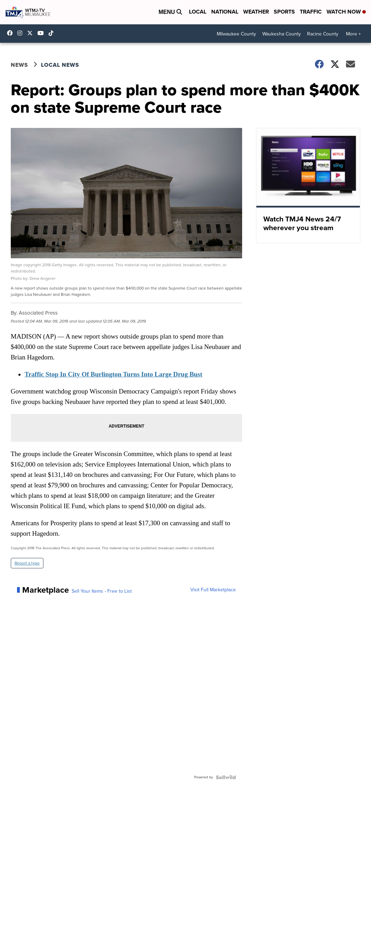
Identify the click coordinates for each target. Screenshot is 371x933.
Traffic (311, 12)
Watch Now (346, 12)
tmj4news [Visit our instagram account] (21, 33)
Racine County (322, 34)
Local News (60, 65)
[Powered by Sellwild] (226, 777)
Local (197, 12)
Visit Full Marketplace (213, 589)
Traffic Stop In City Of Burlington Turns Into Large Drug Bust (114, 374)
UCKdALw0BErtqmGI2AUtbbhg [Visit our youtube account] (42, 33)
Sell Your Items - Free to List (102, 591)
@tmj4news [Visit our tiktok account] (53, 33)
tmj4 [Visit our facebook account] (11, 33)
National (224, 12)
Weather (256, 12)
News (19, 65)
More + (353, 34)
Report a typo (27, 563)
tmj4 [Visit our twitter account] (31, 33)
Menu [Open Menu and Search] (170, 12)
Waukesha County (281, 34)
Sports (284, 12)
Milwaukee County (236, 34)
